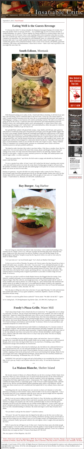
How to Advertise (40, 440)
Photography (30, 440)
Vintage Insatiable (76, 439)
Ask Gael (34, 15)
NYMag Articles (43, 15)
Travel (58, 15)
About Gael (4, 15)
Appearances (14, 15)
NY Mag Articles (48, 439)
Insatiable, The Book (76, 440)
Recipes (75, 15)
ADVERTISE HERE (75, 177)
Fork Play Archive (52, 440)
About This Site (21, 440)
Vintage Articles (66, 15)
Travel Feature (19, 21)
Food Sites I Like (64, 440)
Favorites (52, 15)
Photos (3, 17)
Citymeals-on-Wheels (8, 440)
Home (5, 439)
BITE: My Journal (24, 15)
